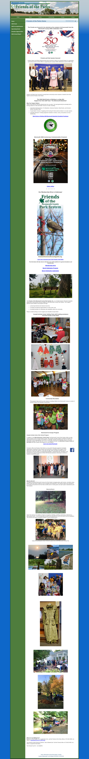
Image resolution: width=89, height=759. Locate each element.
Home (42, 754)
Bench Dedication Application (50, 271)
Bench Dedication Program (50, 268)
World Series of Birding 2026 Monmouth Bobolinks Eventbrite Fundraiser (50, 116)
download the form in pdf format (38, 740)
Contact (59, 754)
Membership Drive (50, 265)
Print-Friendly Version (70, 20)
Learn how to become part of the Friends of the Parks (50, 259)
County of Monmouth (43, 756)
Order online (50, 186)
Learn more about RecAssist (50, 444)
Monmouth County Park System (50, 754)
